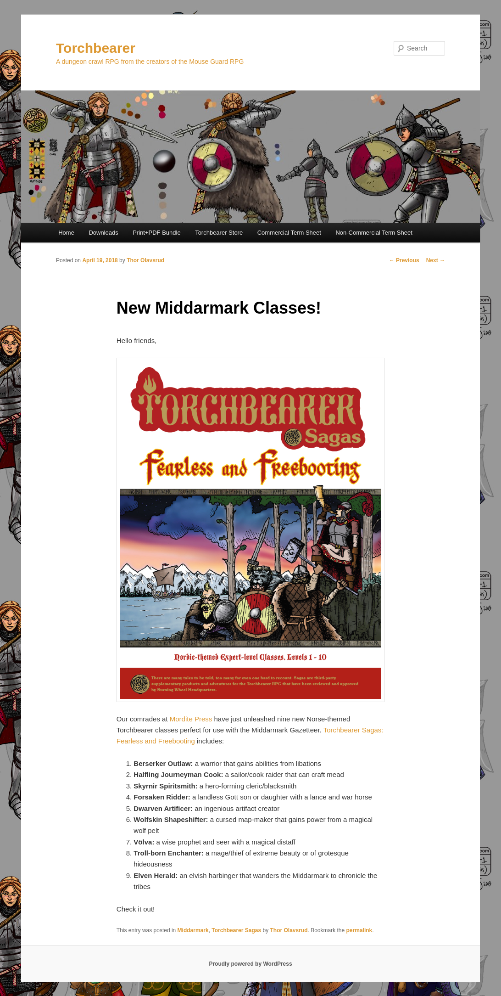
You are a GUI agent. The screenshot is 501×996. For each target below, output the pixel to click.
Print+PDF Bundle (156, 232)
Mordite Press (191, 719)
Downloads (103, 232)
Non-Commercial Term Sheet (373, 232)
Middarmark (193, 930)
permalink (359, 930)
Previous (404, 260)
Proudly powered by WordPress (250, 964)
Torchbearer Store (219, 232)
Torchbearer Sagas (236, 930)
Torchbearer (95, 48)
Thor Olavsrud (145, 260)
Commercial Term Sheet (289, 232)
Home (66, 232)
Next (435, 260)
